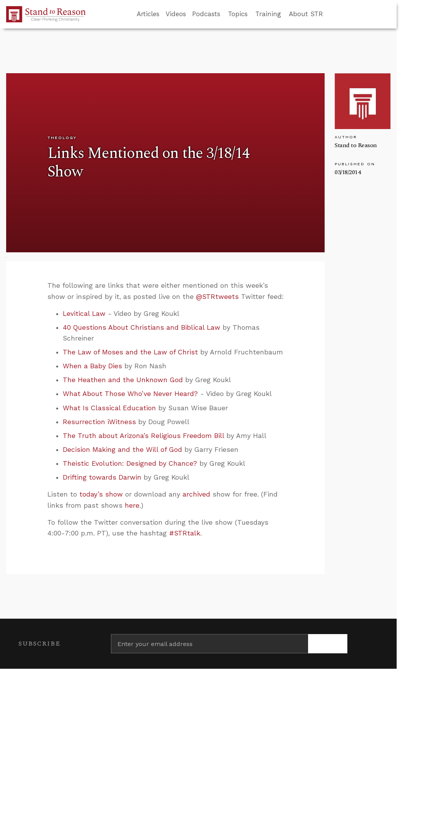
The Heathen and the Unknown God (123, 380)
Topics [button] (238, 14)
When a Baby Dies (92, 366)
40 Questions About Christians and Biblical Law (141, 327)
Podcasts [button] (206, 14)
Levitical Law (84, 313)
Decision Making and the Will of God (122, 449)
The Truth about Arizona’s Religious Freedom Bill (143, 436)
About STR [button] (306, 14)
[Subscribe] (327, 643)
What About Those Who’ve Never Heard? (130, 394)
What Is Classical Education (109, 408)
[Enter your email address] (209, 643)
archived (196, 494)
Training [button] (268, 14)
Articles (148, 14)
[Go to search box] (330, 14)
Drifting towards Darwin (102, 477)
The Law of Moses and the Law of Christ (130, 352)
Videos (176, 14)
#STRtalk (184, 533)
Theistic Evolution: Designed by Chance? (130, 463)
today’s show (101, 494)
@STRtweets (217, 296)
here (132, 505)
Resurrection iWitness (99, 422)
